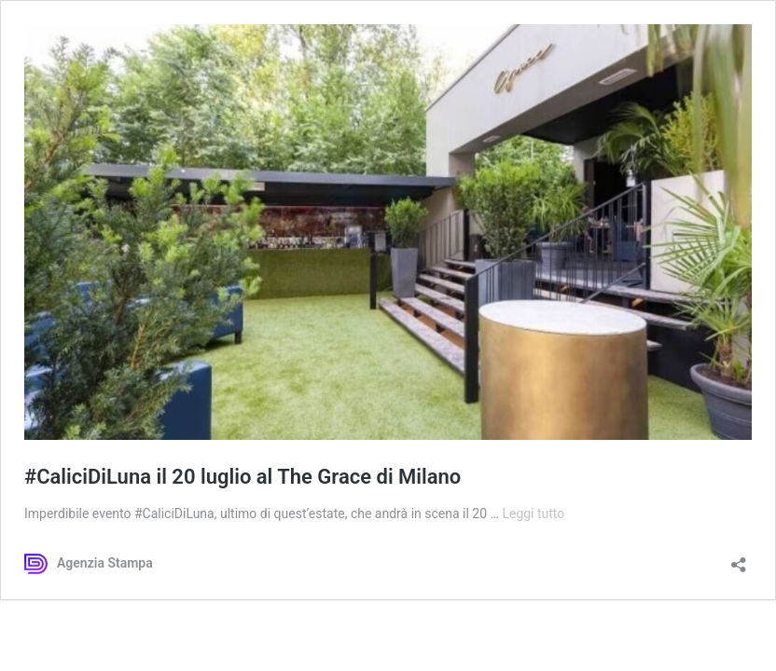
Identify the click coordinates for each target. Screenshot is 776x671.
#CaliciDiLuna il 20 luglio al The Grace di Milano (242, 476)
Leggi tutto (533, 513)
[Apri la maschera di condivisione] (739, 558)
